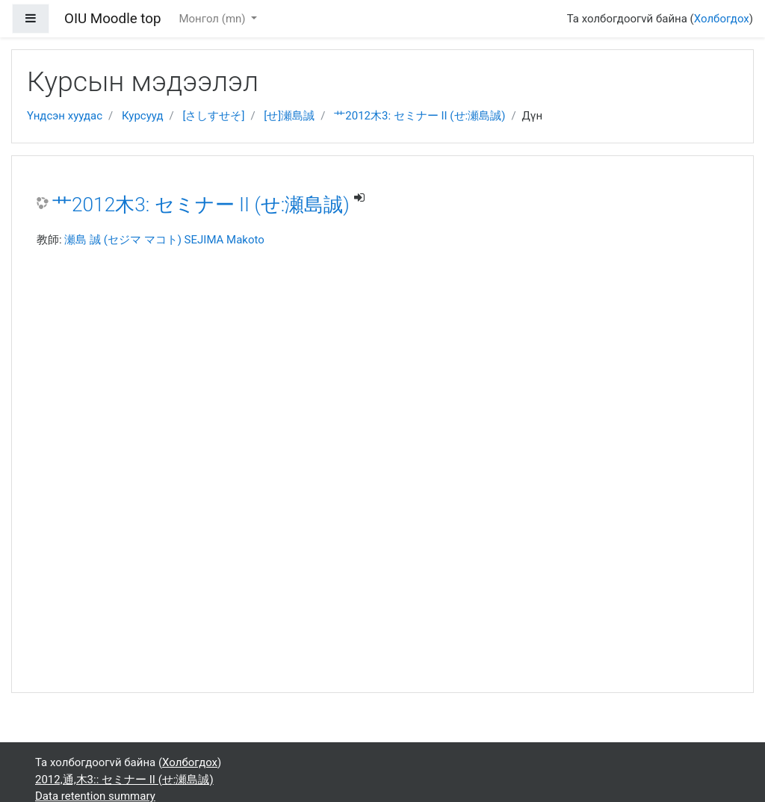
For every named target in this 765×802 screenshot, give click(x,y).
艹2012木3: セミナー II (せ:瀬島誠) (419, 115)
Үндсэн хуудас (64, 115)
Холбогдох (721, 18)
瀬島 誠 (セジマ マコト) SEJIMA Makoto (164, 239)
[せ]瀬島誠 (289, 115)
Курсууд (143, 115)
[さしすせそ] (213, 115)
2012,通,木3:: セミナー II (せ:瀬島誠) (124, 779)
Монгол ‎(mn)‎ (213, 18)
